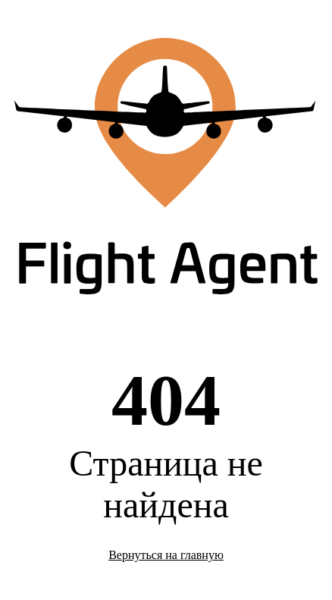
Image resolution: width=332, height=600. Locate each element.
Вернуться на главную (166, 554)
